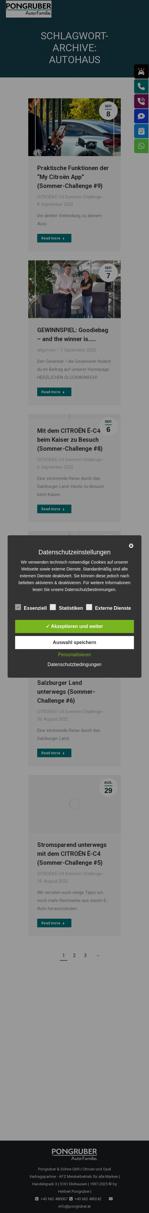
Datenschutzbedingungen (74, 664)
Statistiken (66, 607)
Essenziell (31, 607)
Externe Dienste (108, 607)
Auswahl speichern (74, 642)
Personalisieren (74, 654)
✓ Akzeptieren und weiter (74, 626)
